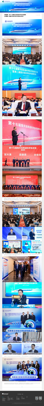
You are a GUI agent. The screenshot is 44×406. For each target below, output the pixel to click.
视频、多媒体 (12, 399)
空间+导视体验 (9, 399)
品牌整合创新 (3, 399)
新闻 (21, 399)
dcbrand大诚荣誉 (18, 399)
